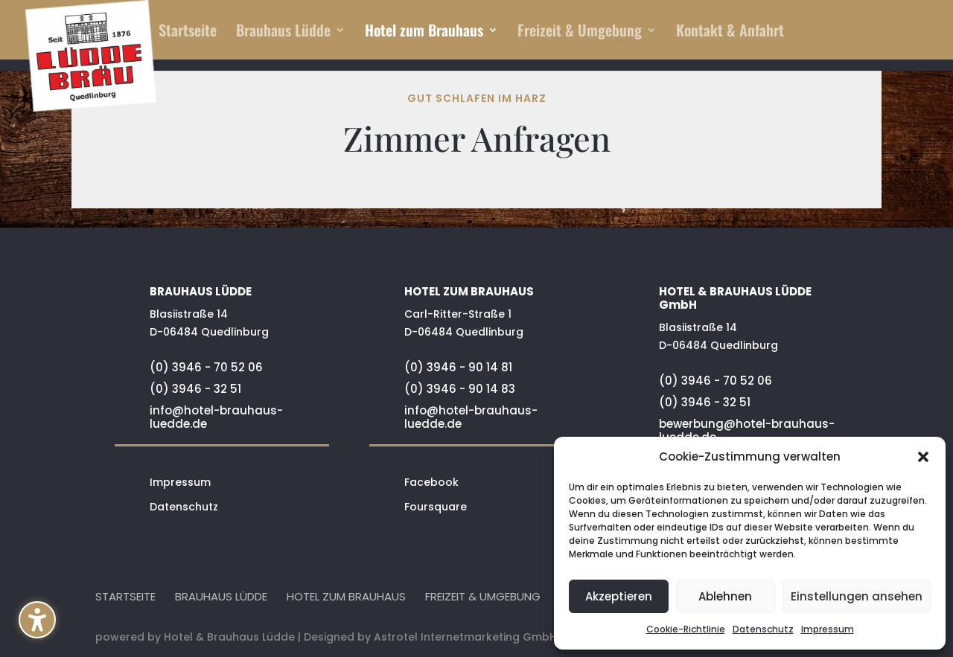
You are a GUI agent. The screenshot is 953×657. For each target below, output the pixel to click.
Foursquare (435, 506)
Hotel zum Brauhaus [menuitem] (424, 33)
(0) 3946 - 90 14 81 (458, 367)
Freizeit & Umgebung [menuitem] (579, 33)
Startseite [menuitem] (188, 33)
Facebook (431, 482)
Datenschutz (763, 629)
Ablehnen (725, 596)
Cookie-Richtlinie (685, 629)
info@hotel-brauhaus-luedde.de (216, 417)
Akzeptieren (618, 596)
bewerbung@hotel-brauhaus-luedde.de (747, 430)
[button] (37, 619)
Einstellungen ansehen (856, 596)
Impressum (827, 629)
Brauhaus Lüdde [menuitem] (283, 33)
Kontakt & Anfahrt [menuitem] (730, 33)
